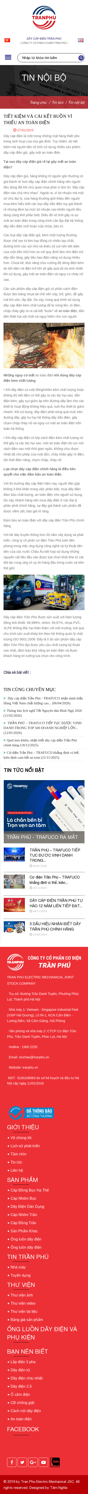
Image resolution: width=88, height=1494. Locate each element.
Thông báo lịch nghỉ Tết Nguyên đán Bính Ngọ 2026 (43, 713)
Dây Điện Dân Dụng (27, 1207)
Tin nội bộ (76, 102)
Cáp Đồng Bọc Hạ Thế (30, 1190)
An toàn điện (21, 1419)
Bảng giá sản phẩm (27, 1320)
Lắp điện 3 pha (23, 1362)
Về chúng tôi (21, 1138)
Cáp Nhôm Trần (24, 1215)
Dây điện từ (20, 1370)
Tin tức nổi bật (24, 770)
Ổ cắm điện (20, 1395)
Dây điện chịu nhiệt (27, 1378)
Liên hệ (17, 1170)
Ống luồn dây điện (26, 1239)
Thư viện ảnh (22, 1295)
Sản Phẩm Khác (24, 1231)
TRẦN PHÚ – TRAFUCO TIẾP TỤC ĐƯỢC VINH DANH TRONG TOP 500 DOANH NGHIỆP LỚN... (43, 728)
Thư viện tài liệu (24, 1311)
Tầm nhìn (19, 1154)
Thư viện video (23, 1303)
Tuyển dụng (21, 1275)
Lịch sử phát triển (25, 1146)
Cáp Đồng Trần (23, 1223)
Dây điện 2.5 (21, 1386)
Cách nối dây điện (26, 1411)
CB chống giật (22, 1403)
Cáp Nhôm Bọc (23, 1198)
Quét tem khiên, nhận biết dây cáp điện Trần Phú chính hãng (40, 742)
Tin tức (16, 1162)
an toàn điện (68, 311)
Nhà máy (18, 1267)
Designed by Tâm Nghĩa (47, 1488)
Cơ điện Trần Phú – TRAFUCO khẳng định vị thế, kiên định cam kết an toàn (41, 755)
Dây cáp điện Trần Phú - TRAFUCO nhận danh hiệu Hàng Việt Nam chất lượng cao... (43, 700)
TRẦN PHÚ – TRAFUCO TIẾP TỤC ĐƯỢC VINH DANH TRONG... (55, 855)
